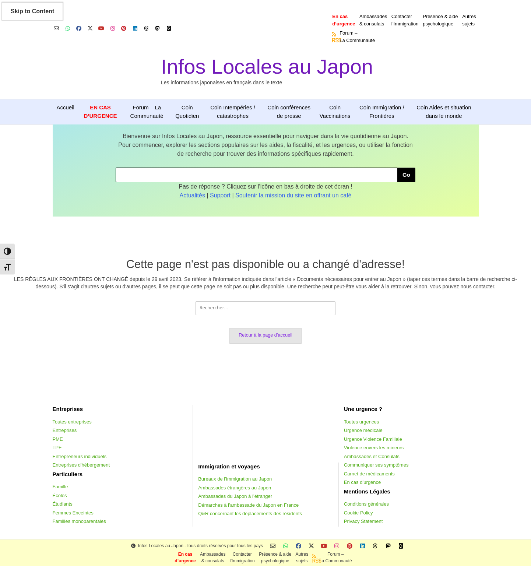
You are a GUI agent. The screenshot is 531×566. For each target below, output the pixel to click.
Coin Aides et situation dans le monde (443, 111)
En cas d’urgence (362, 482)
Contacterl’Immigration (405, 20)
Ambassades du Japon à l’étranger (235, 496)
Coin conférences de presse (288, 111)
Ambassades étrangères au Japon (234, 488)
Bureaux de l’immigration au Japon (235, 479)
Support (220, 195)
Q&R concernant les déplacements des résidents (250, 513)
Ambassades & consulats (373, 20)
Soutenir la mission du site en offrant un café (293, 195)
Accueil (65, 107)
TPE (57, 447)
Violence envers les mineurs (374, 447)
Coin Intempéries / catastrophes (232, 111)
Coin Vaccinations (335, 111)
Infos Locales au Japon (267, 66)
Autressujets (469, 20)
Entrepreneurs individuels (80, 456)
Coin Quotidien (187, 111)
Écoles (60, 495)
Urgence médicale (363, 430)
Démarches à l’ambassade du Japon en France (248, 505)
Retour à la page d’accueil (265, 335)
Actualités (192, 195)
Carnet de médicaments (369, 474)
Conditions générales (366, 504)
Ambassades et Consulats (372, 456)
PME (58, 439)
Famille (60, 486)
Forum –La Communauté (357, 36)
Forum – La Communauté (146, 111)
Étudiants (63, 504)
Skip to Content (32, 11)
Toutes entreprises (72, 422)
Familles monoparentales (79, 521)
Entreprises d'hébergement (81, 465)
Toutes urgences (361, 422)
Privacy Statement (363, 521)
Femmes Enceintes (73, 513)
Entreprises (65, 430)
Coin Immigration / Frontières (381, 111)
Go (406, 175)
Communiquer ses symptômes (376, 465)
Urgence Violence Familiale (373, 439)
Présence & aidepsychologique (440, 20)
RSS (334, 40)
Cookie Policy (358, 513)
